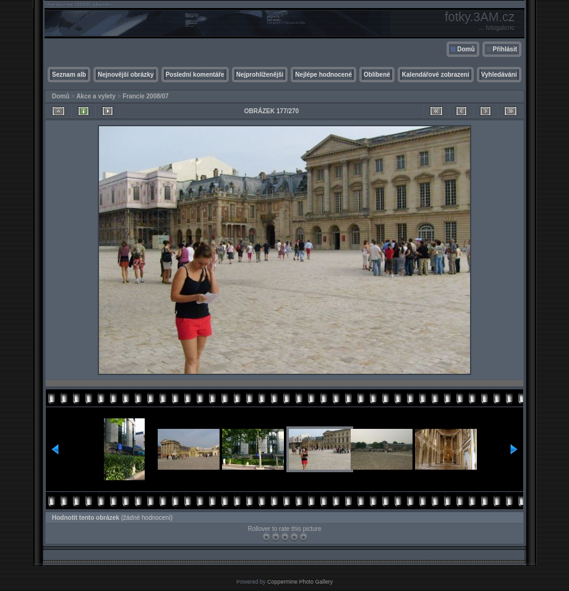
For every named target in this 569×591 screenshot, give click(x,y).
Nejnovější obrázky (126, 74)
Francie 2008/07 (145, 96)
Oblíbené (377, 74)
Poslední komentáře (195, 74)
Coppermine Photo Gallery (300, 582)
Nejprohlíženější (260, 74)
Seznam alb (69, 74)
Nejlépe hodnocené (323, 74)
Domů (465, 49)
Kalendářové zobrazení (435, 74)
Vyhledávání (499, 74)
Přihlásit (505, 49)
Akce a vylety (95, 96)
